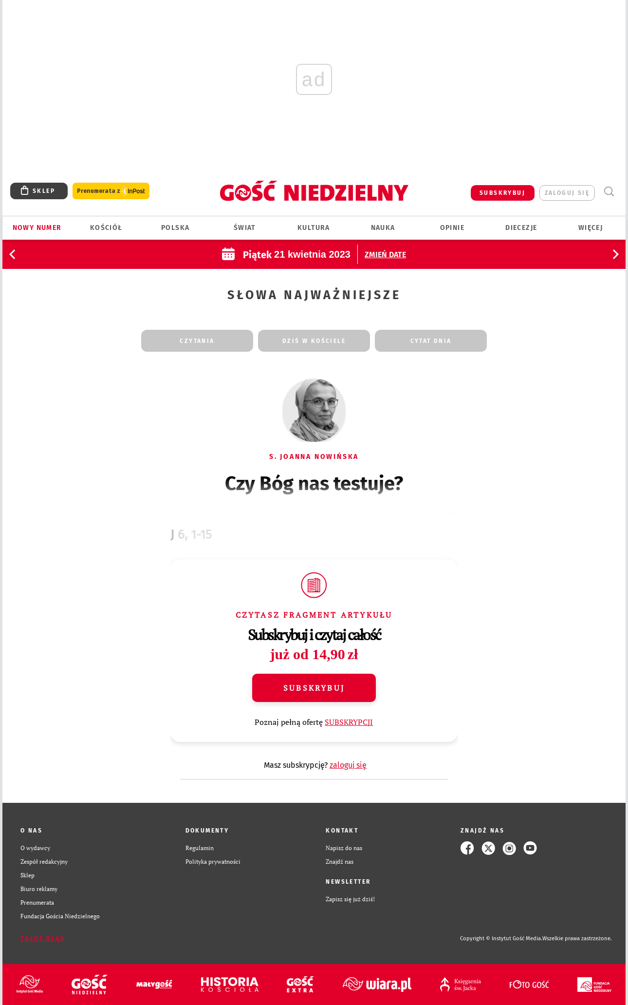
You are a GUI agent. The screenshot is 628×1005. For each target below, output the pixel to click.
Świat (245, 228)
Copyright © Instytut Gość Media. (501, 938)
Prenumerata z (111, 191)
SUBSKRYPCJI (349, 722)
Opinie (452, 228)
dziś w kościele (314, 341)
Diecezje (521, 228)
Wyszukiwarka (609, 192)
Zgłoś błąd (42, 938)
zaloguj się (567, 193)
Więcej (590, 228)
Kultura (313, 228)
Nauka (383, 228)
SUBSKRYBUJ (502, 193)
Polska (175, 228)
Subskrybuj (314, 688)
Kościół (106, 228)
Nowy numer (37, 228)
